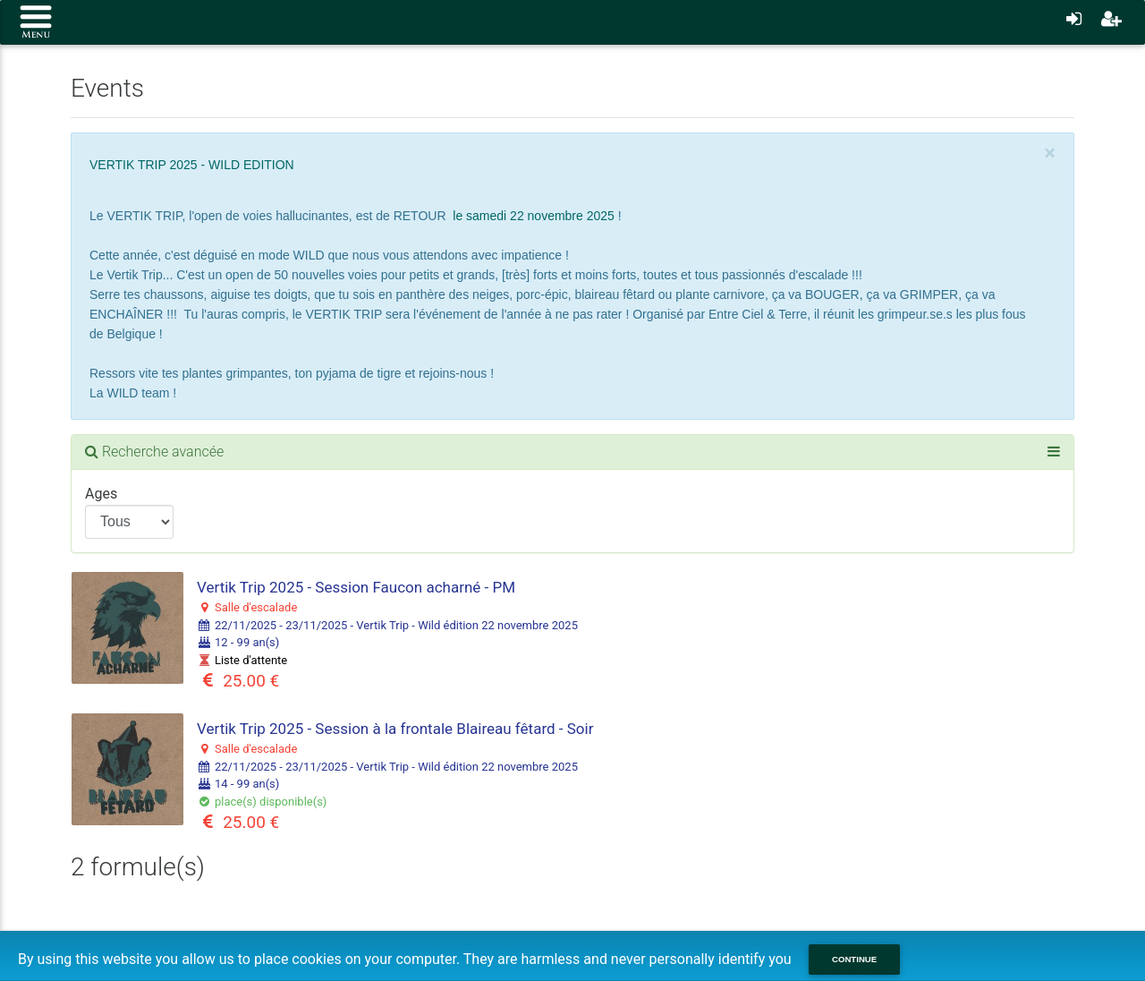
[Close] (1050, 153)
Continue (854, 959)
